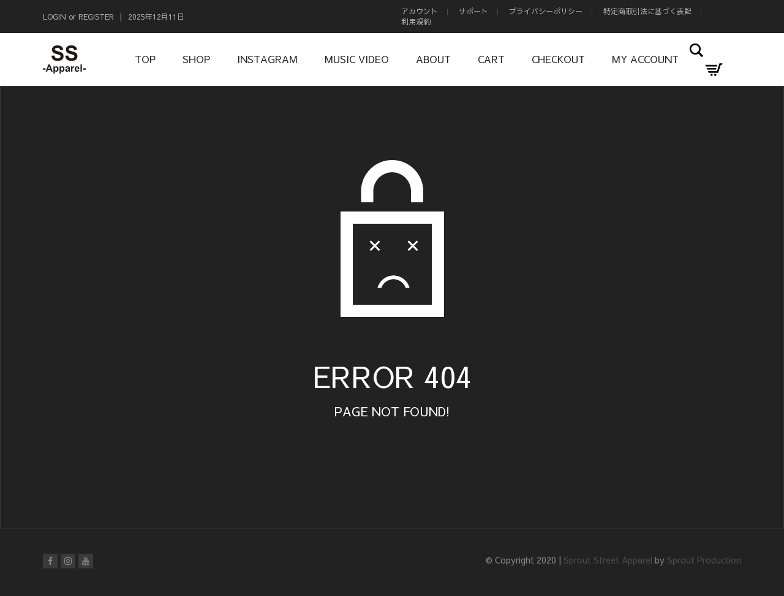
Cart (491, 59)
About (433, 59)
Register (96, 16)
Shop (196, 59)
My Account (645, 59)
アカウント (419, 11)
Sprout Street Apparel (608, 560)
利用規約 (416, 21)
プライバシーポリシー (545, 11)
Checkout (558, 59)
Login (54, 16)
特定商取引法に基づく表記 (647, 11)
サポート (473, 11)
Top (145, 59)
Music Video (357, 59)
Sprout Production (704, 560)
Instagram (267, 59)
